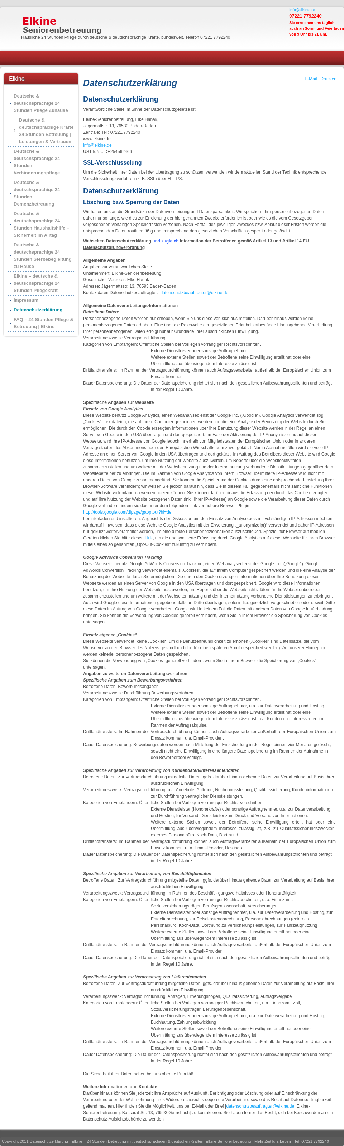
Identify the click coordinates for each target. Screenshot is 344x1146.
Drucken (328, 78)
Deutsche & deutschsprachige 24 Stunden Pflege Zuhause (41, 103)
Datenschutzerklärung (38, 309)
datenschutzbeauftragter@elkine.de (194, 292)
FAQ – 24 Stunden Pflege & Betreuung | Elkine (43, 323)
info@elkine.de (302, 10)
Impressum (26, 300)
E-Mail (311, 78)
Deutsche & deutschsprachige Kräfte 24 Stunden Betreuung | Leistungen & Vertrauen (46, 130)
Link (149, 538)
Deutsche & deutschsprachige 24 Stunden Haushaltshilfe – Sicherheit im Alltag (41, 224)
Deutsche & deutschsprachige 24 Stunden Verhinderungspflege (37, 161)
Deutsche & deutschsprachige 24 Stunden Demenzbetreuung (37, 193)
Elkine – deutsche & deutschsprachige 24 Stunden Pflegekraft (37, 283)
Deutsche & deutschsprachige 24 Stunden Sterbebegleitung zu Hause (43, 255)
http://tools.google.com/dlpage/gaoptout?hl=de (127, 512)
